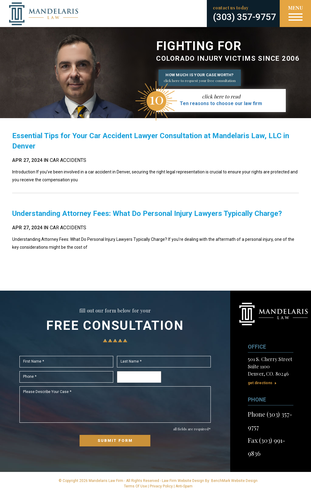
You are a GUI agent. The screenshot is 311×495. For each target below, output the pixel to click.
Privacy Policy (161, 486)
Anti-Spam (184, 486)
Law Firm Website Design (183, 481)
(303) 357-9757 (244, 17)
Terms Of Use (135, 486)
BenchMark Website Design (234, 481)
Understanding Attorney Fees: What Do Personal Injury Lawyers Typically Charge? (147, 213)
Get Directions (260, 383)
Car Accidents (68, 160)
